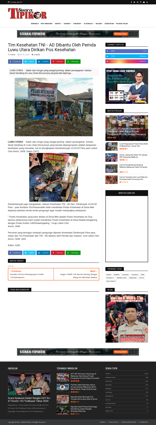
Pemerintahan (110, 377)
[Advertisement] (103, 13)
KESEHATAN (109, 23)
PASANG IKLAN (122, 23)
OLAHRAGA (88, 23)
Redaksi (102, 422)
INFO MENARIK (46, 23)
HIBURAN (77, 23)
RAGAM (99, 23)
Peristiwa (108, 381)
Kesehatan (109, 411)
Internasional (110, 403)
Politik (107, 400)
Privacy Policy (113, 422)
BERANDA (35, 23)
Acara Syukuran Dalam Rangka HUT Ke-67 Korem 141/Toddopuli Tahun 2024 (29, 399)
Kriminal (108, 388)
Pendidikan (109, 396)
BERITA (58, 23)
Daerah (37, 54)
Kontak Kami (144, 422)
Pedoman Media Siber (128, 422)
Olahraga (108, 392)
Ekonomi (108, 407)
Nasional (108, 385)
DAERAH (67, 23)
